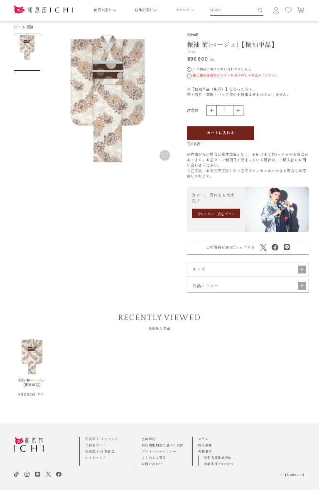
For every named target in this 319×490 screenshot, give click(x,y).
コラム (203, 439)
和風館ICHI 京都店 (100, 451)
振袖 (30, 27)
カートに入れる (220, 133)
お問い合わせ (152, 464)
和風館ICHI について (101, 439)
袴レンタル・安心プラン (216, 214)
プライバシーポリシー (159, 451)
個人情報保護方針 (206, 75)
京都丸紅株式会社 (218, 458)
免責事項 (205, 451)
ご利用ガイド (95, 445)
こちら (246, 69)
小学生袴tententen (218, 464)
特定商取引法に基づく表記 (163, 445)
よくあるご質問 (154, 458)
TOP (17, 27)
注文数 (193, 110)
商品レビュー (249, 286)
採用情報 (205, 445)
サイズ (249, 269)
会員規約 (149, 439)
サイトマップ (95, 458)
